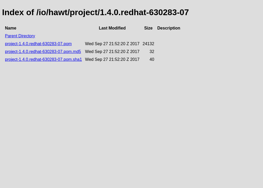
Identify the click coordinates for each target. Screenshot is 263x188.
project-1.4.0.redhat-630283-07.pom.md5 (43, 51)
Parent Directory (20, 36)
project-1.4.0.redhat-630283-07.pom (38, 44)
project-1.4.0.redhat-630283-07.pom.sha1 (43, 59)
